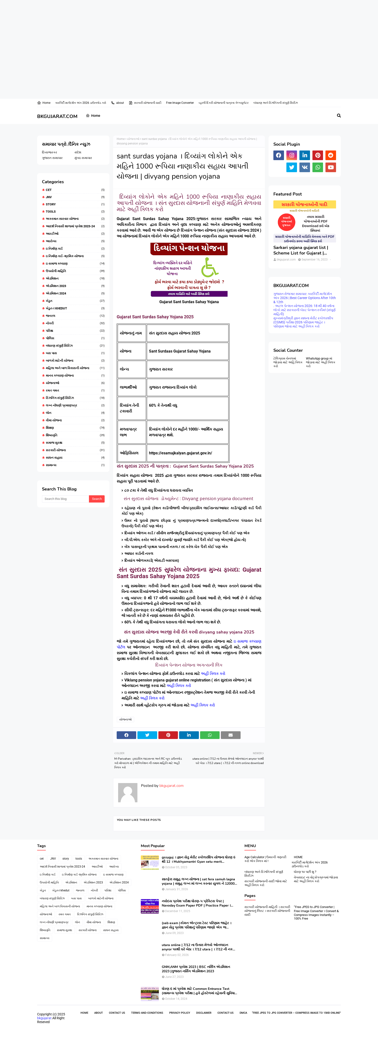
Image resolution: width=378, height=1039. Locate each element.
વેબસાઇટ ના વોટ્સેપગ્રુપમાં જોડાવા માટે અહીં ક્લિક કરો (316, 879)
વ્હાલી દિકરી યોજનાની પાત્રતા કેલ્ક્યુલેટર (224, 103)
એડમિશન (75, 279)
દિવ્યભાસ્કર (49, 152)
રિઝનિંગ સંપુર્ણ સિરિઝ (75, 398)
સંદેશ (77, 152)
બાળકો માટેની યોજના (75, 361)
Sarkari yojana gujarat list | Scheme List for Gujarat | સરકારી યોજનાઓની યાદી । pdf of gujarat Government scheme (302, 250)
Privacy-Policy (179, 1012)
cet (75, 190)
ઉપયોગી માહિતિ (75, 271)
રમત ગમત (75, 390)
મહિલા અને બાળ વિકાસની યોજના (75, 368)
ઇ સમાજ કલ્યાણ (75, 264)
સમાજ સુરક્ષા (75, 443)
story (75, 204)
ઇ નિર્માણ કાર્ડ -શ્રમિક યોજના (75, 256)
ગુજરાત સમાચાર (52, 158)
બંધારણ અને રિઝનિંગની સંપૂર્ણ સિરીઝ (275, 103)
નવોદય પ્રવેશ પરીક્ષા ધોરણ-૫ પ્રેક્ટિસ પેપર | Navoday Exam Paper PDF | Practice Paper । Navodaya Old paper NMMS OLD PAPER (196, 903)
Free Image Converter (180, 103)
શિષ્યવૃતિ (75, 435)
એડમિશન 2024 (75, 293)
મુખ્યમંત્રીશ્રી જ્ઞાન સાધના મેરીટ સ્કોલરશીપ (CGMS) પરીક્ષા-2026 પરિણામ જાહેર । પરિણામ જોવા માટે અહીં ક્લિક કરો (303, 322)
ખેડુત (75, 301)
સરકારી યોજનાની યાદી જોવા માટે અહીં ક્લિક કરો (265, 883)
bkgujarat (44, 1018)
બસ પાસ (75, 353)
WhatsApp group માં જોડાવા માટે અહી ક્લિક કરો (320, 362)
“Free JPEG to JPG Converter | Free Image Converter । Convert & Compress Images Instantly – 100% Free (316, 912)
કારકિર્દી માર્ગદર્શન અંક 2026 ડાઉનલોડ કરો (80, 103)
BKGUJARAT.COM (57, 116)
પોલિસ (75, 338)
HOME (298, 857)
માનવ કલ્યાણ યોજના (75, 376)
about (117, 103)
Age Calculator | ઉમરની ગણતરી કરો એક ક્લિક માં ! (265, 859)
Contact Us (117, 1012)
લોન (75, 413)
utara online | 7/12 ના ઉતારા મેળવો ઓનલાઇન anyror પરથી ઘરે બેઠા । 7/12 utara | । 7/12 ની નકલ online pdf (198, 947)
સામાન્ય (75, 465)
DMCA (243, 1012)
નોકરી (75, 323)
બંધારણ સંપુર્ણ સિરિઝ (75, 346)
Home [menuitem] (93, 116)
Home (43, 103)
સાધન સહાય (75, 458)
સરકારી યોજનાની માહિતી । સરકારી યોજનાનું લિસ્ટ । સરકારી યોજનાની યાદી (267, 910)
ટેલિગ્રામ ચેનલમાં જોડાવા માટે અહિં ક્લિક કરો (288, 362)
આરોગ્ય (75, 241)
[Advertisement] (144, 15)
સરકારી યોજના (75, 450)
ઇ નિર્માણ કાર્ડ (75, 249)
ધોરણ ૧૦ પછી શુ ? (305, 872)
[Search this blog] (65, 499)
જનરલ (75, 316)
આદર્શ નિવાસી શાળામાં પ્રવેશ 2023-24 (75, 226)
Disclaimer (203, 1012)
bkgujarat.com (171, 785)
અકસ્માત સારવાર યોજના (75, 219)
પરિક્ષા (75, 331)
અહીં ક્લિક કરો (213, 673)
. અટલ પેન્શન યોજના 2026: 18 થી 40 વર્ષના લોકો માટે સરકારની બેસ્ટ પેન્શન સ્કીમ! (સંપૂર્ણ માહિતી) (304, 310)
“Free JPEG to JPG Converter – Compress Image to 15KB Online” (296, 1012)
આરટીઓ (75, 234)
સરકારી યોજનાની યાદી (145, 103)
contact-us (225, 1012)
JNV (75, 197)
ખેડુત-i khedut (75, 308)
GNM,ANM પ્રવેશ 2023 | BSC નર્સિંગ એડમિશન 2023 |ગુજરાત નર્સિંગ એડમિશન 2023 (196, 969)
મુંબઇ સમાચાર (83, 158)
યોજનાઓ (75, 383)
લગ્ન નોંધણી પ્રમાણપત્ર (75, 405)
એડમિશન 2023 (75, 286)
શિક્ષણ (75, 428)
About (98, 1012)
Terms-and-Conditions (147, 1012)
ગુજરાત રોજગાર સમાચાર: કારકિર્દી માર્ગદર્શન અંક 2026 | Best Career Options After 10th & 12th (304, 298)
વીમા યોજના (75, 420)
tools (75, 211)
